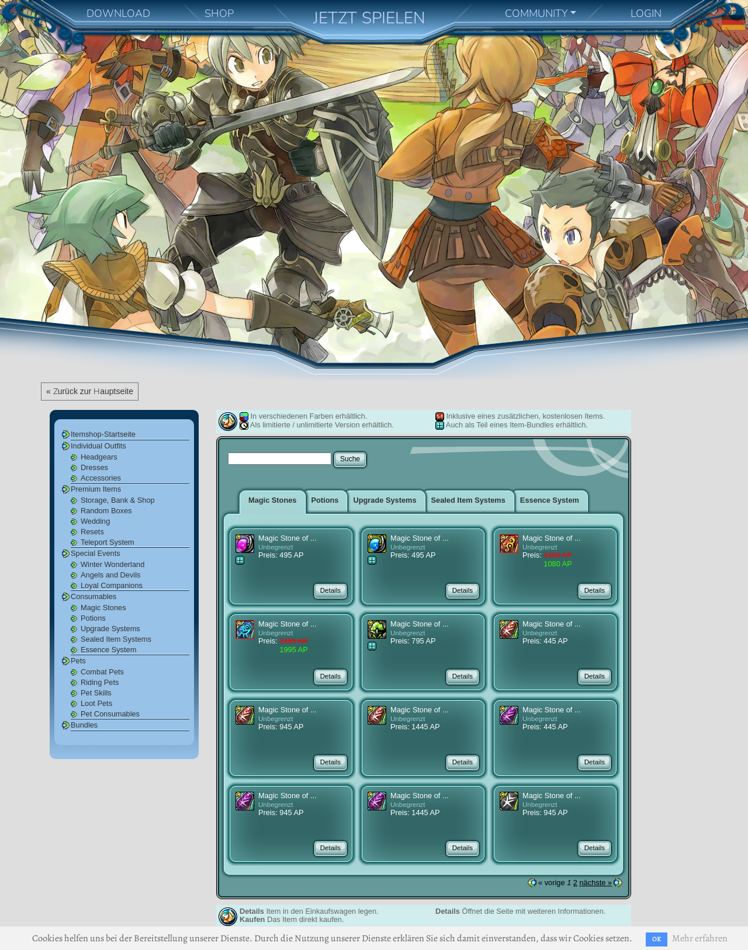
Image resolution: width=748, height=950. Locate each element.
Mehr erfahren (700, 938)
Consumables (93, 596)
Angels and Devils (110, 574)
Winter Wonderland (112, 564)
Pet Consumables (110, 713)
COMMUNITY (536, 13)
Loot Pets (96, 703)
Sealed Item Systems (116, 639)
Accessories (101, 478)
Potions (93, 618)
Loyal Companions (112, 585)
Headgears (99, 457)
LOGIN (646, 13)
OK (656, 939)
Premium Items (96, 489)
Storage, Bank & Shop (118, 500)
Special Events (95, 553)
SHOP (219, 13)
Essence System (108, 649)
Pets (78, 660)
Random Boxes (106, 510)
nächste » (596, 882)
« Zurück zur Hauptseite (89, 391)
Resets (92, 531)
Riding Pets (100, 682)
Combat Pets (102, 671)
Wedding (95, 521)
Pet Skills (96, 692)
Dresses (94, 467)
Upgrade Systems (110, 628)
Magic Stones (103, 607)
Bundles (84, 725)
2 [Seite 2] (575, 882)
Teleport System (107, 542)
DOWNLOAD (118, 13)
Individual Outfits (98, 445)
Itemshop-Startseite (103, 434)
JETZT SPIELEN (369, 18)
